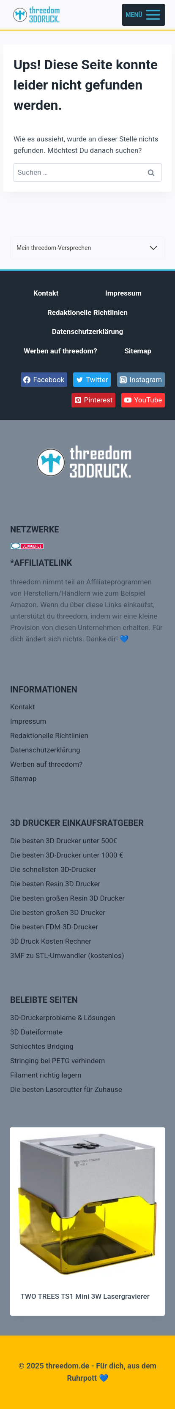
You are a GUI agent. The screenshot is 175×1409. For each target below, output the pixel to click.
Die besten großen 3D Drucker (57, 912)
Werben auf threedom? (60, 351)
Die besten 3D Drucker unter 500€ (63, 840)
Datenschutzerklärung (87, 331)
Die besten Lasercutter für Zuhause (66, 1089)
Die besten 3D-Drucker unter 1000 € (66, 855)
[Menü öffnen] (143, 14)
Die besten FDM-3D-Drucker (54, 927)
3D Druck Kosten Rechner (50, 941)
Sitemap (137, 351)
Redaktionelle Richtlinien (87, 312)
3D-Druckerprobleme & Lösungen (62, 1017)
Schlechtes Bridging (42, 1046)
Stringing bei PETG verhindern (57, 1060)
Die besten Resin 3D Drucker (55, 884)
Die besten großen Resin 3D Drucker (67, 898)
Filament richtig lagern (46, 1075)
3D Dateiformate (36, 1032)
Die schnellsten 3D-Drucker (53, 869)
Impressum (123, 293)
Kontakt (45, 293)
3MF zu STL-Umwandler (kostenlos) (67, 955)
